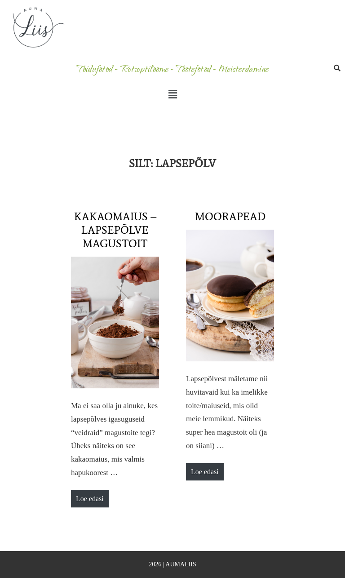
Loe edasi (92, 496)
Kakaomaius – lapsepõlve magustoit (115, 230)
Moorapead (230, 216)
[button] (172, 94)
